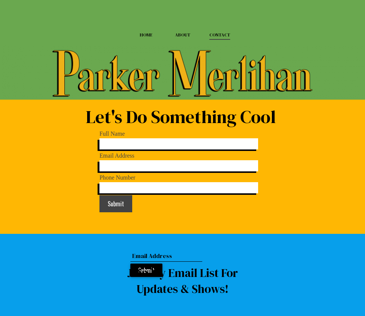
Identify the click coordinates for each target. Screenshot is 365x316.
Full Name (112, 133)
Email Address (116, 155)
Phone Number (117, 177)
